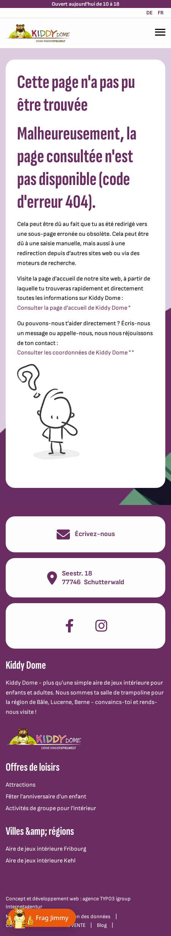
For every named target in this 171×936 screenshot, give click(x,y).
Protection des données (83, 916)
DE (149, 12)
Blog (102, 925)
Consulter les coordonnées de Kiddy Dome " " (75, 352)
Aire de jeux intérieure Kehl (41, 860)
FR (161, 12)
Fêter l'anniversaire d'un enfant (46, 796)
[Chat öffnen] (42, 918)
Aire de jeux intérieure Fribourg (46, 849)
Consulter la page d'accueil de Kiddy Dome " (73, 308)
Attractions (20, 785)
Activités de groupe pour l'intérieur (51, 808)
